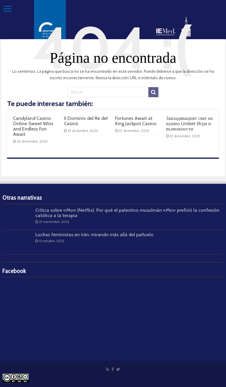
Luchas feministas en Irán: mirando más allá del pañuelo (94, 234)
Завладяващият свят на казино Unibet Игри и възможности (189, 123)
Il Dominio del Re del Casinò (86, 120)
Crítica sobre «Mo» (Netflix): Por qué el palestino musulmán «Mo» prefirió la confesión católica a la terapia (127, 212)
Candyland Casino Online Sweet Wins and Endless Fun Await (33, 126)
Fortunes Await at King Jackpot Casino (136, 120)
